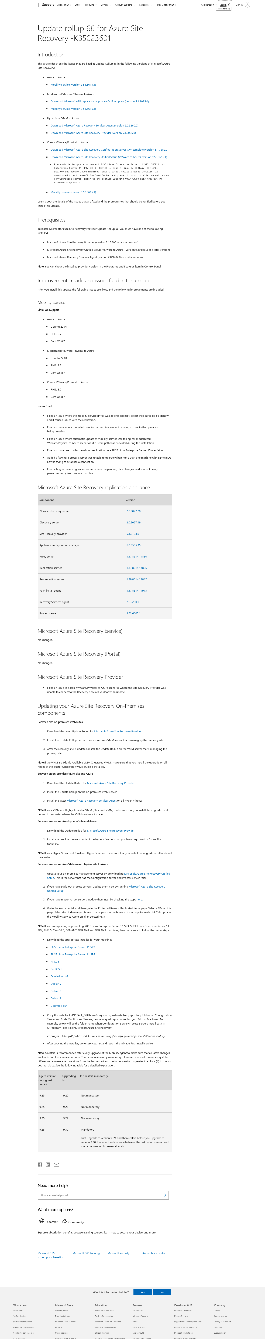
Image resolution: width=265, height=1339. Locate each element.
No (162, 1292)
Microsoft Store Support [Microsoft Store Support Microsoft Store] (65, 1321)
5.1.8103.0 (132, 533)
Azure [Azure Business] (135, 1321)
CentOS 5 (56, 968)
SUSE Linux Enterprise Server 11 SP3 (73, 946)
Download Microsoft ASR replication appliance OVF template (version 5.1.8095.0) (100, 101)
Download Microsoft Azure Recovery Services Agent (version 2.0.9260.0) (94, 125)
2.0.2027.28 (133, 510)
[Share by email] (54, 1163)
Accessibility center (153, 1252)
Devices (104, 4)
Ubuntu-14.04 (59, 1005)
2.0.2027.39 (133, 522)
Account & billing (123, 4)
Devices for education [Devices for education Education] (104, 1315)
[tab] (49, 1221)
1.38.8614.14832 (136, 579)
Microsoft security (118, 1252)
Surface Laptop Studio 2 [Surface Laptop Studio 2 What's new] (23, 1321)
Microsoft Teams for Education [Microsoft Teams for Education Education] (108, 1321)
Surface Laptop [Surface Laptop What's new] (19, 1315)
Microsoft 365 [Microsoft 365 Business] (138, 1332)
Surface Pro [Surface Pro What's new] (18, 1310)
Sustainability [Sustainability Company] (220, 1332)
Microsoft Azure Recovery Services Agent (91, 800)
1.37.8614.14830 (136, 556)
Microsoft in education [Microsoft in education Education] (104, 1310)
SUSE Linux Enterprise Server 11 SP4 (73, 954)
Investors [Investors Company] (218, 1327)
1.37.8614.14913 (136, 590)
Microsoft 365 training (86, 1252)
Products (89, 4)
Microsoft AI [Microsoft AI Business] (138, 1310)
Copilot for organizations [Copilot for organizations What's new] (23, 1327)
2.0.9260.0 (132, 601)
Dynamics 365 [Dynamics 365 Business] (138, 1327)
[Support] (47, 5)
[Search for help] (225, 4)
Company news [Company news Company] (220, 1315)
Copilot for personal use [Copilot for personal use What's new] (23, 1332)
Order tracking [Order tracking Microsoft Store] (61, 1332)
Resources (144, 4)
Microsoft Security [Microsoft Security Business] (140, 1315)
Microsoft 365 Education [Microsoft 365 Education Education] (105, 1327)
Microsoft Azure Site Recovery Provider (118, 731)
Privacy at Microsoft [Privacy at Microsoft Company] (222, 1321)
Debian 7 (56, 983)
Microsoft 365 (64, 4)
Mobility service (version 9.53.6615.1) (73, 84)
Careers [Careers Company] (217, 1310)
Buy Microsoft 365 (166, 4)
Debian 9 (56, 998)
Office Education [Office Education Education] (102, 1332)
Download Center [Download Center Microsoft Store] (62, 1315)
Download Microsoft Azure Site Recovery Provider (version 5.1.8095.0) (93, 133)
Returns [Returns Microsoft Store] (58, 1327)
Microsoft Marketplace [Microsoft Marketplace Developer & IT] (184, 1332)
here (139, 899)
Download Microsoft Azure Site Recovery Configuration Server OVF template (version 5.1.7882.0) (109, 149)
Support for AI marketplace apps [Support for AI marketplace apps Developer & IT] (188, 1321)
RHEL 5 (55, 961)
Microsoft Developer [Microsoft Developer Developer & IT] (183, 1310)
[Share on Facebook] (40, 1163)
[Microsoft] (25, 5)
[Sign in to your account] (243, 5)
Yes (142, 1292)
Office (78, 4)
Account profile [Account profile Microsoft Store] (61, 1310)
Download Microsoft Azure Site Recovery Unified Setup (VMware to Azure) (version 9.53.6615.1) (109, 157)
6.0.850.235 (133, 545)
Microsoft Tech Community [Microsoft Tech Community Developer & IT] (185, 1327)
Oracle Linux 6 (59, 976)
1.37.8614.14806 (136, 567)
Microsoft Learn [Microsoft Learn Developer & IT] (181, 1315)
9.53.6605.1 (133, 613)
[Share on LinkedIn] (46, 1163)
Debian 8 (56, 990)
